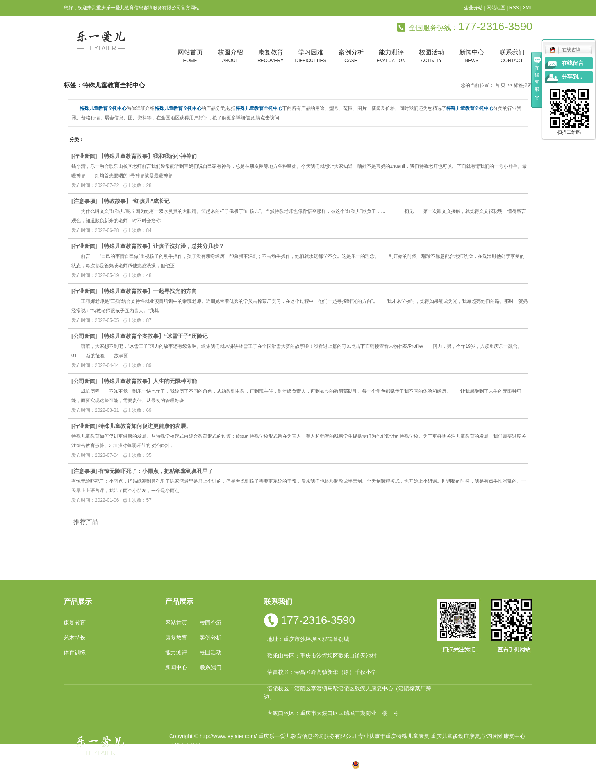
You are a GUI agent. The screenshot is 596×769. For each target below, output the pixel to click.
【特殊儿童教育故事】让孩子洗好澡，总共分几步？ (161, 246)
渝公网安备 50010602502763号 (395, 764)
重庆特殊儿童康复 (407, 736)
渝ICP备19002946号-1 (196, 755)
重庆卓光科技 (325, 755)
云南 (270, 764)
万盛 (344, 764)
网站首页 (190, 56)
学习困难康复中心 (503, 736)
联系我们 (512, 56)
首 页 (500, 85)
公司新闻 (84, 336)
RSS (514, 8)
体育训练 (75, 652)
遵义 (332, 764)
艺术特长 (75, 637)
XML (527, 8)
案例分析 (351, 56)
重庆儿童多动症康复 (455, 736)
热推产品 (180, 764)
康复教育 (270, 56)
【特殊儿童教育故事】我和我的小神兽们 (147, 156)
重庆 (232, 764)
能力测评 (391, 56)
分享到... (572, 77)
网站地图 (496, 8)
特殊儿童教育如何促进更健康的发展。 (144, 426)
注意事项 (84, 201)
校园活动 (431, 56)
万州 (307, 764)
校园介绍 (230, 56)
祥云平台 (268, 755)
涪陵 (282, 764)
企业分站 (473, 8)
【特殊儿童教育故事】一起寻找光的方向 (147, 291)
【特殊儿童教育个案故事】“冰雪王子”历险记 (153, 336)
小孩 (245, 764)
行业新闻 (84, 156)
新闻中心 (471, 56)
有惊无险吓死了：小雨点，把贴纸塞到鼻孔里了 (155, 471)
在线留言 (573, 63)
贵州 (295, 764)
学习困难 (311, 56)
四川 (257, 764)
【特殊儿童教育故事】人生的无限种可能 (147, 381)
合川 (319, 764)
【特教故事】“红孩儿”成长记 (134, 201)
